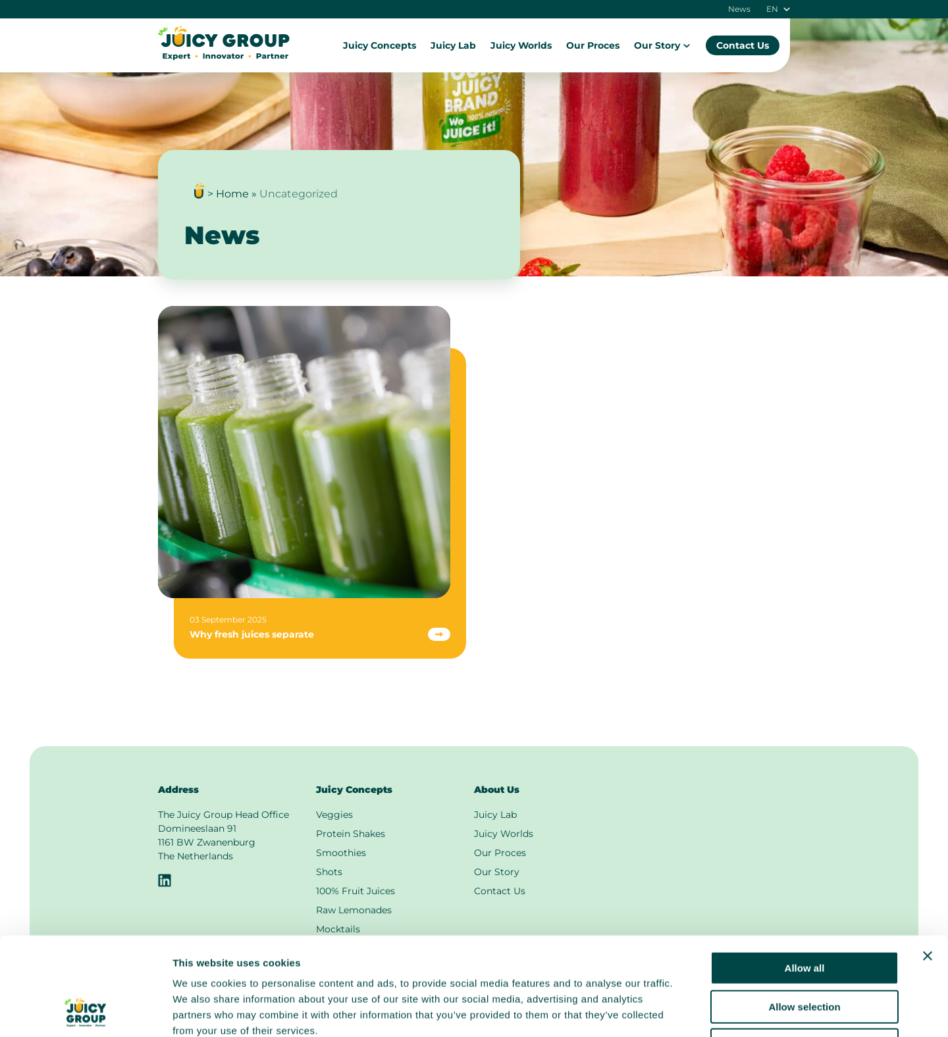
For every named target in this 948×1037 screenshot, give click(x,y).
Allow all (805, 876)
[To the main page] (224, 57)
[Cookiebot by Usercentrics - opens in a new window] (85, 1011)
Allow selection (804, 915)
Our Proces (592, 45)
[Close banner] (927, 864)
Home (232, 194)
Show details (691, 1011)
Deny (805, 953)
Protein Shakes (350, 834)
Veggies (334, 815)
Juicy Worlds (521, 45)
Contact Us (742, 45)
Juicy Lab (453, 45)
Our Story (662, 45)
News (739, 9)
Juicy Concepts (379, 45)
